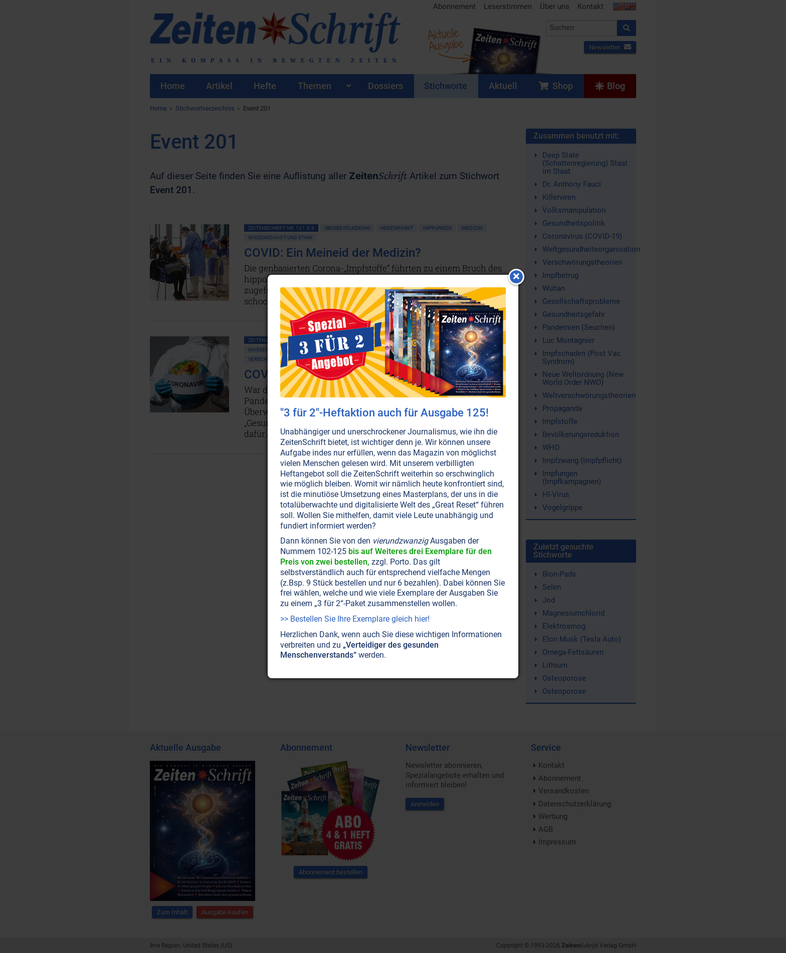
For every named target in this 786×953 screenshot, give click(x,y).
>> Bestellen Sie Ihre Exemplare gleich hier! (355, 619)
